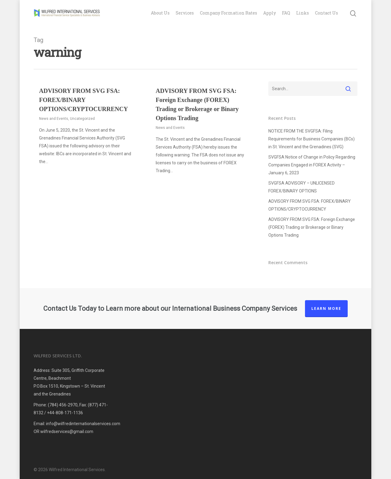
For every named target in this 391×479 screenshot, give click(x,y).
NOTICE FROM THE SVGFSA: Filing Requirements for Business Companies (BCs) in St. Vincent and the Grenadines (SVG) (311, 139)
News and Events (53, 118)
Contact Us (326, 13)
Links (302, 13)
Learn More (326, 308)
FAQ (286, 13)
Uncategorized (82, 118)
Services (185, 13)
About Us (160, 13)
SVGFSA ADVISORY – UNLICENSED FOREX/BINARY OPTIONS (301, 187)
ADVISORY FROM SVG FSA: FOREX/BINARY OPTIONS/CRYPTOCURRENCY (83, 99)
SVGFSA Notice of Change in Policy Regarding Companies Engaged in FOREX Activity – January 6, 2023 (311, 165)
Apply (269, 13)
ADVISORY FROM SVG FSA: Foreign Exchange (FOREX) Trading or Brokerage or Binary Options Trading (311, 227)
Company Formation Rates (228, 13)
